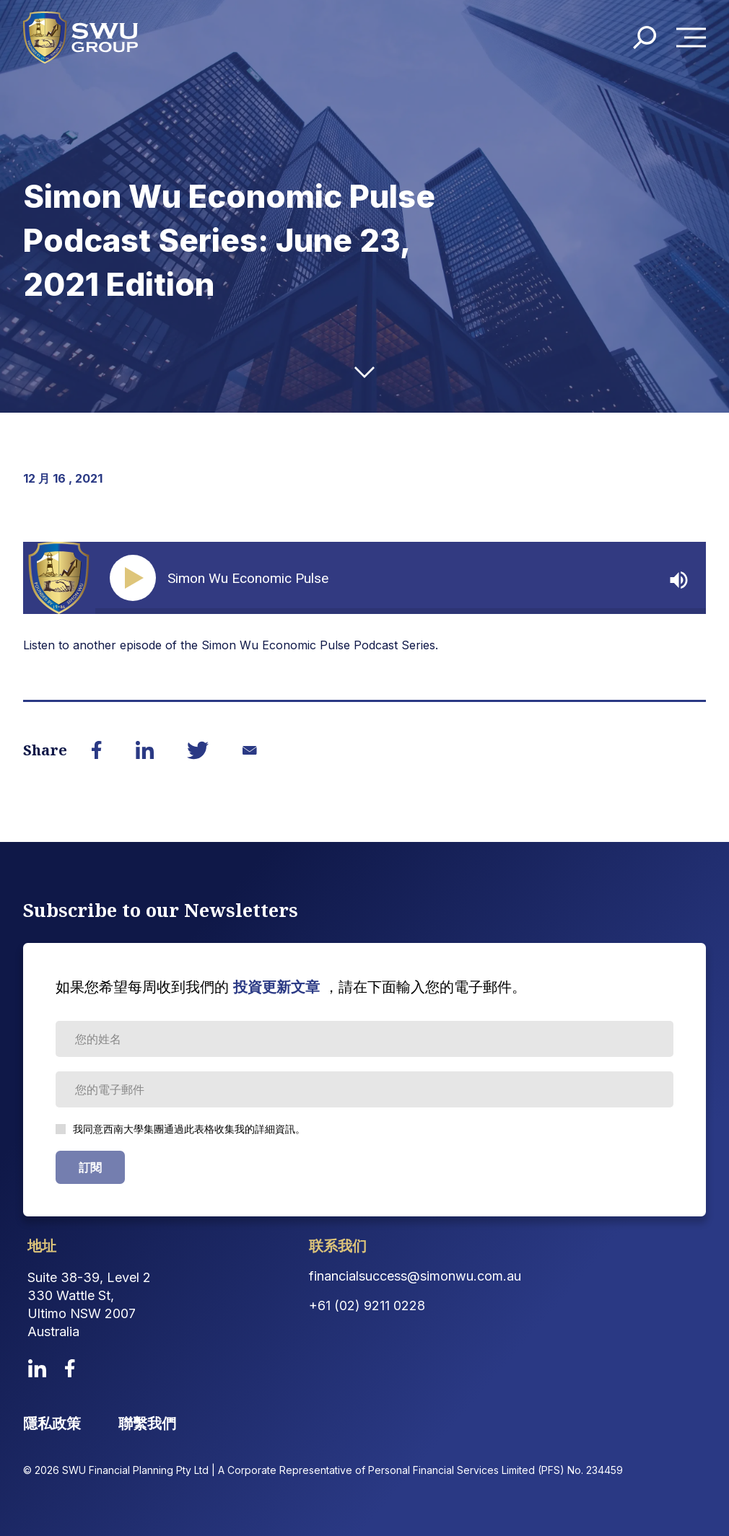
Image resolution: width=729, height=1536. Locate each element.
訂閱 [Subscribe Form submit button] (90, 1167)
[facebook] (70, 1368)
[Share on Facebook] (96, 750)
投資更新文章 (276, 987)
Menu (695, 39)
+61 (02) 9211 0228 (367, 1305)
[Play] (136, 578)
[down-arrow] (364, 372)
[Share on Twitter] (198, 750)
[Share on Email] (249, 750)
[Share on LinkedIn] (144, 750)
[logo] (82, 38)
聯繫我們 (147, 1423)
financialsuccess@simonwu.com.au (415, 1275)
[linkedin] (37, 1368)
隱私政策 (52, 1423)
